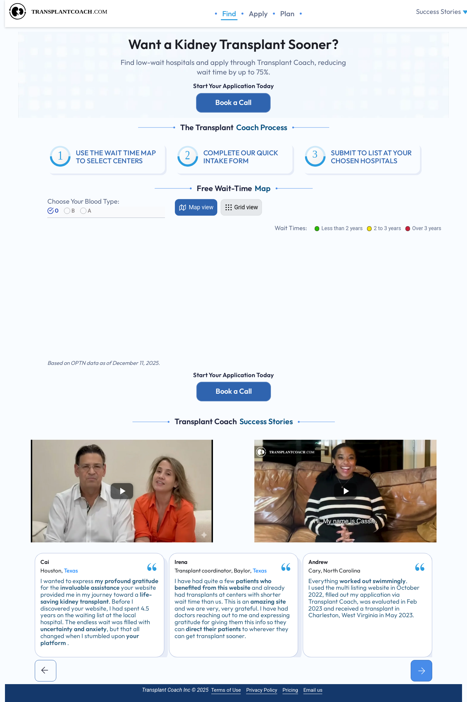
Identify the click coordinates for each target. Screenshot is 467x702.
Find (229, 14)
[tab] (196, 207)
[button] (45, 670)
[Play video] (122, 491)
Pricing (290, 690)
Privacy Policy (261, 690)
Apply (258, 14)
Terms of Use (226, 690)
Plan (287, 14)
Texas (71, 571)
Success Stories (438, 10)
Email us (313, 690)
